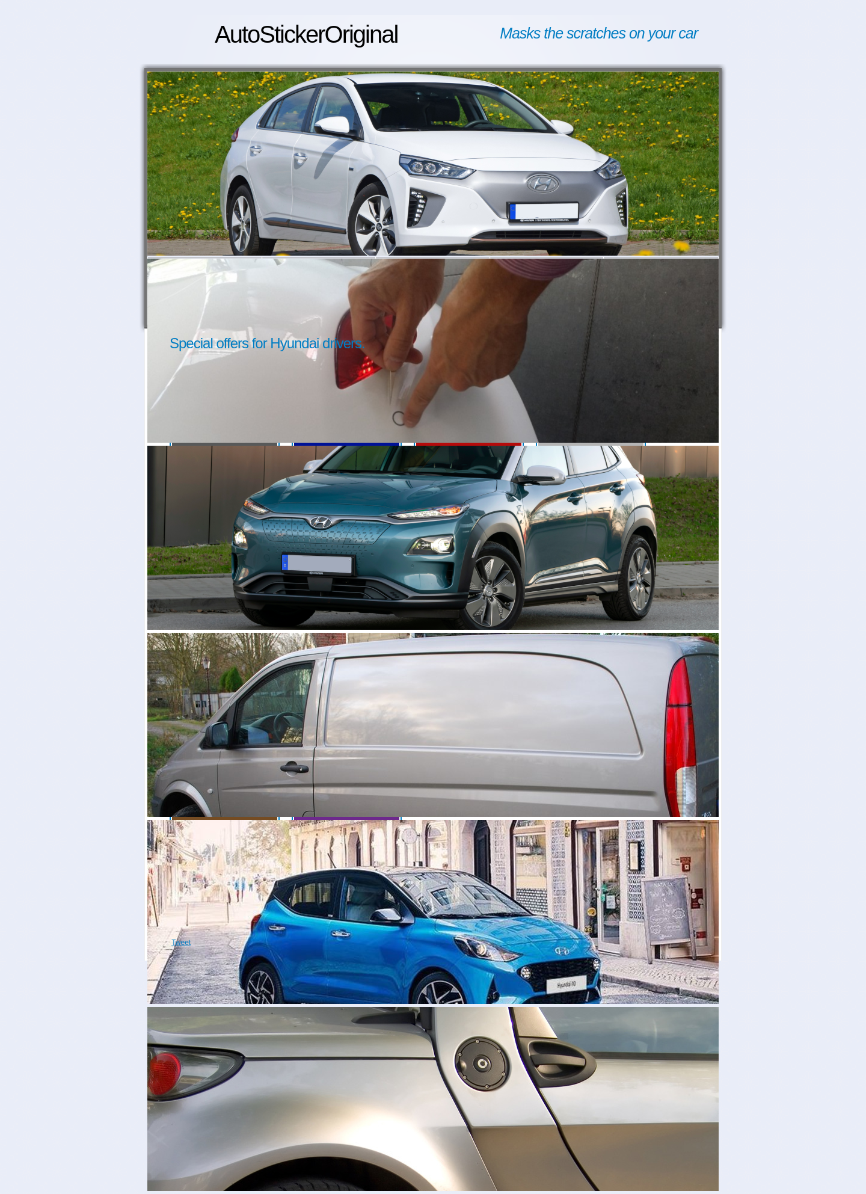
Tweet (181, 942)
